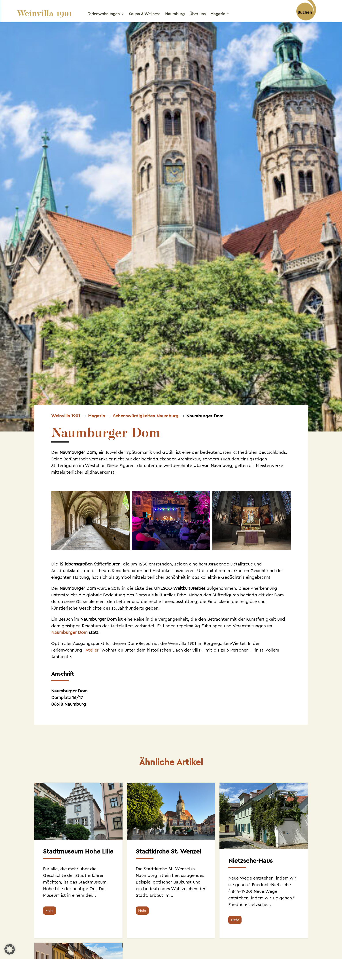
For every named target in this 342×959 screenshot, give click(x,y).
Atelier (91, 650)
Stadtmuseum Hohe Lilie (78, 851)
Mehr (49, 910)
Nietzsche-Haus (250, 860)
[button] (9, 949)
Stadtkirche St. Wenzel (168, 851)
